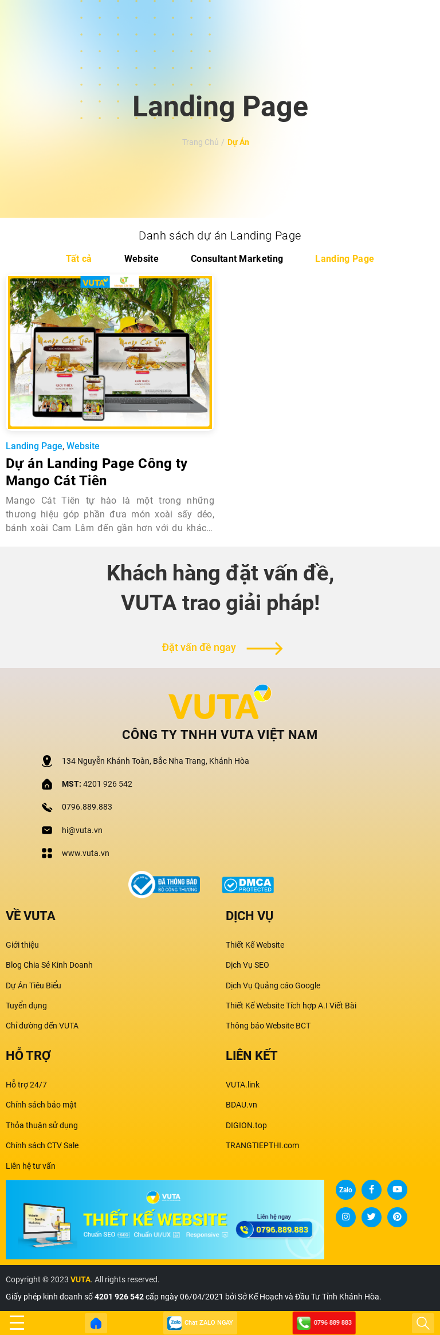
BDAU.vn (241, 1104)
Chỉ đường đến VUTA (42, 1025)
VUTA (80, 1279)
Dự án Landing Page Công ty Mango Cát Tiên (96, 472)
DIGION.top (246, 1125)
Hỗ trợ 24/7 (26, 1084)
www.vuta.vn (85, 853)
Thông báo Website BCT (268, 1025)
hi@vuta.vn (82, 830)
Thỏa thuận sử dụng (42, 1125)
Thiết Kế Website (255, 944)
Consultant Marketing (237, 258)
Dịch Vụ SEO (247, 964)
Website (141, 258)
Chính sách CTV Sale (42, 1145)
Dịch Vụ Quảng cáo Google (273, 985)
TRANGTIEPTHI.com (262, 1145)
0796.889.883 (87, 806)
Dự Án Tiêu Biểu (33, 985)
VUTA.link (243, 1084)
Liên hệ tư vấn (31, 1166)
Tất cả (79, 258)
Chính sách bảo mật (41, 1104)
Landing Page (344, 258)
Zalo (345, 1190)
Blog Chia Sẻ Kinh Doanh (49, 964)
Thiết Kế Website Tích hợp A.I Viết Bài (291, 1005)
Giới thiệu (22, 944)
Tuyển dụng (26, 1005)
